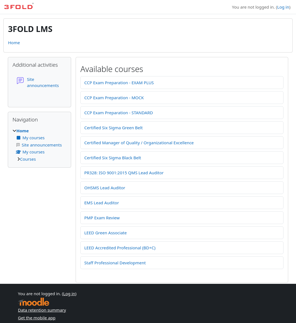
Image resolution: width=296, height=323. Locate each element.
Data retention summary (42, 310)
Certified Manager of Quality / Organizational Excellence (139, 142)
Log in (283, 7)
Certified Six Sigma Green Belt (113, 127)
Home (14, 42)
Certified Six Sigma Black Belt (112, 157)
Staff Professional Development (115, 262)
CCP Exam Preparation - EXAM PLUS (119, 82)
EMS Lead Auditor (101, 202)
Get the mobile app (37, 317)
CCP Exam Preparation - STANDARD (118, 112)
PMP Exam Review (102, 217)
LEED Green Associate (105, 232)
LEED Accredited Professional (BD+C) (119, 247)
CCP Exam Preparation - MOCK (114, 97)
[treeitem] (39, 145)
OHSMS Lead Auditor (104, 187)
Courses (28, 159)
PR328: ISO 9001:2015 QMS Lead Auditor (124, 172)
